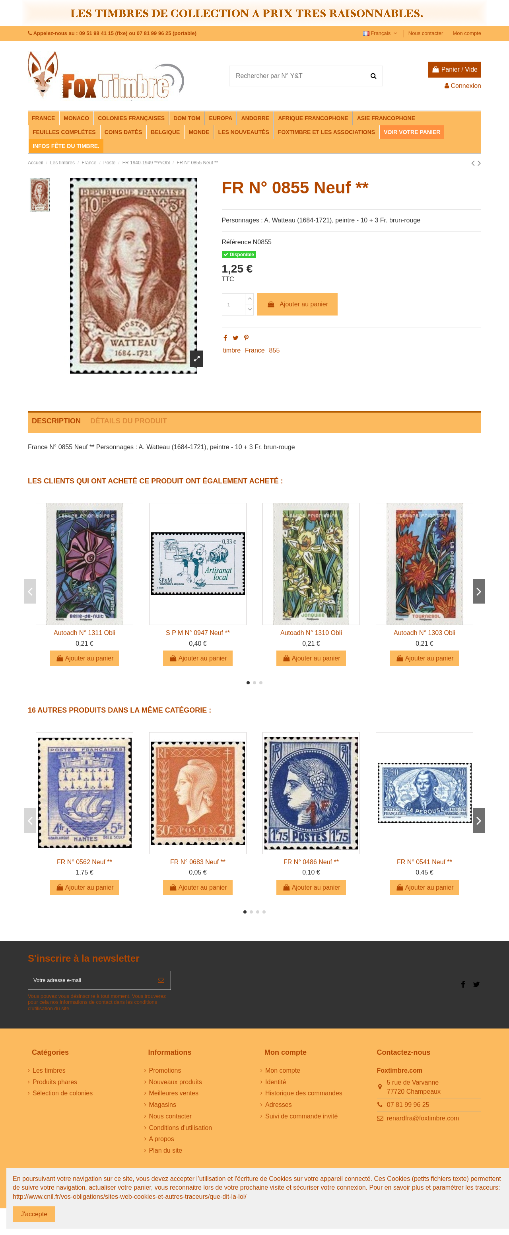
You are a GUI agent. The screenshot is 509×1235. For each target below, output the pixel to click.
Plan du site (166, 1154)
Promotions (165, 1074)
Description (56, 421)
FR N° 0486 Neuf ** (311, 862)
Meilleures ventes (174, 1097)
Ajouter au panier (297, 304)
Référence (236, 242)
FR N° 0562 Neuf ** (84, 862)
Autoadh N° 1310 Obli (311, 632)
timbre (232, 350)
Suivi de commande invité (301, 1120)
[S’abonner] (161, 982)
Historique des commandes (303, 1097)
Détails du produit (128, 421)
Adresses (278, 1108)
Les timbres (49, 1074)
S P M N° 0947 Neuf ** (198, 632)
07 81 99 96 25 (408, 1108)
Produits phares (55, 1086)
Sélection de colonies (63, 1097)
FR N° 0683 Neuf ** (197, 862)
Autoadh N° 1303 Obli (424, 632)
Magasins (162, 1108)
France (255, 350)
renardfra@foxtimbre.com (423, 1122)
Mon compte (467, 33)
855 (274, 350)
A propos (161, 1143)
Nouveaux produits (175, 1086)
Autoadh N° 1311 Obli (84, 632)
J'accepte (34, 1214)
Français (381, 33)
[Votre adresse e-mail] (90, 982)
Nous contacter (426, 33)
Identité (275, 1086)
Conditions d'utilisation (180, 1131)
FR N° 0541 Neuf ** (424, 862)
